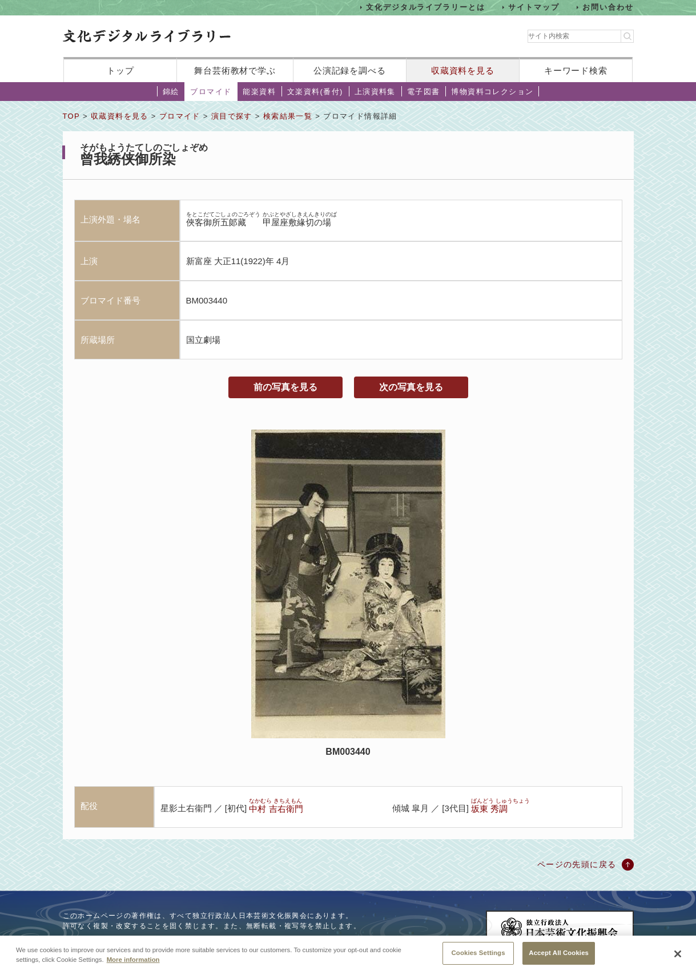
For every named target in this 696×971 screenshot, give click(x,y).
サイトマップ (534, 7)
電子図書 (423, 91)
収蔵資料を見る (462, 70)
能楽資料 (259, 91)
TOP (71, 116)
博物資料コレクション (492, 91)
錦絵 (171, 91)
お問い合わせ (608, 7)
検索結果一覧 (287, 116)
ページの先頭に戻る (577, 864)
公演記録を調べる (349, 70)
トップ (120, 70)
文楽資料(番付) (315, 91)
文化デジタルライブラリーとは (425, 7)
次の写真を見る (411, 387)
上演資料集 (375, 91)
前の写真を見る (285, 387)
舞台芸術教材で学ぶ (235, 70)
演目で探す (231, 116)
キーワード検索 (576, 70)
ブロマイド (210, 91)
